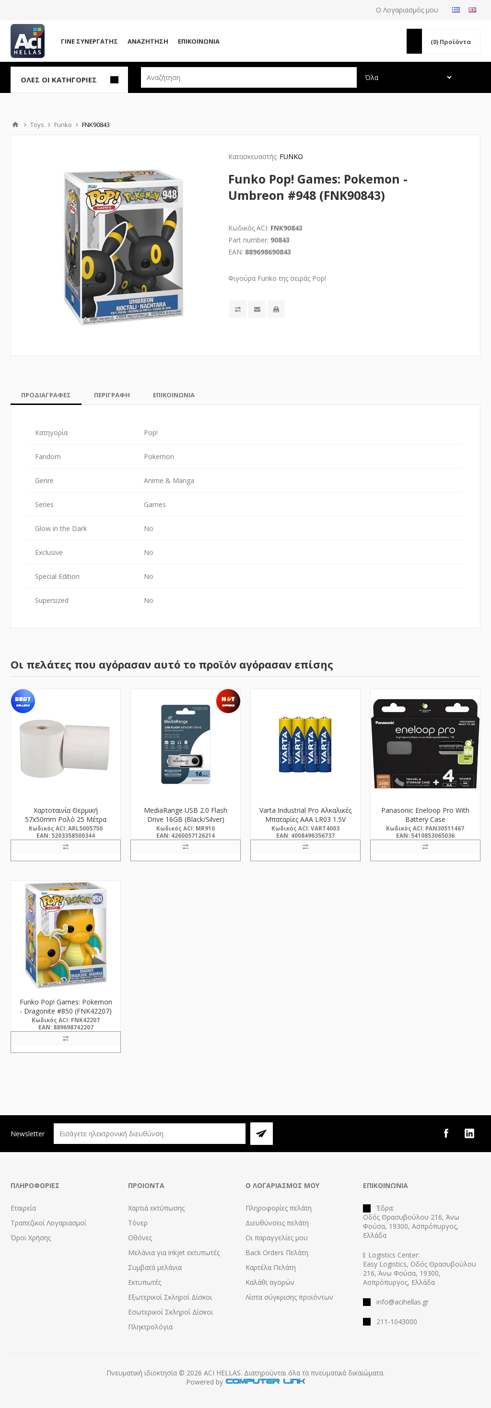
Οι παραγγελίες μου (277, 1237)
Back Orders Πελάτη (277, 1252)
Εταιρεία (23, 1207)
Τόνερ (138, 1222)
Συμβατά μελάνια (155, 1267)
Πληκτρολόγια (150, 1326)
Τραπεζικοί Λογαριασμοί (48, 1222)
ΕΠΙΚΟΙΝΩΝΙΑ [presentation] (174, 395)
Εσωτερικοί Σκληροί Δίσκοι (170, 1311)
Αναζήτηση (148, 41)
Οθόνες (140, 1237)
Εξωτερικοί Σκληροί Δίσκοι (170, 1297)
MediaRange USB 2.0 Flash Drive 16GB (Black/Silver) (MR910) (185, 819)
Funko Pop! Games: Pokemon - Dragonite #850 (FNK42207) (66, 1006)
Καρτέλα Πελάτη (271, 1267)
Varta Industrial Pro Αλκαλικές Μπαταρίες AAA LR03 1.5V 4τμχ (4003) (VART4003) (305, 819)
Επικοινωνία (199, 41)
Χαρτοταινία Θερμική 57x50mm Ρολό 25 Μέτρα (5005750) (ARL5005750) (65, 819)
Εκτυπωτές (144, 1282)
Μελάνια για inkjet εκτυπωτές (174, 1252)
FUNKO (291, 156)
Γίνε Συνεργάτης (89, 41)
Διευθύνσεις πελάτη (277, 1222)
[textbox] (249, 77)
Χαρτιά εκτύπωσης (156, 1207)
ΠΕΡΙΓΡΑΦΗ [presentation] (112, 395)
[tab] (46, 395)
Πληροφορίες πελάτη (279, 1207)
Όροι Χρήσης (31, 1237)
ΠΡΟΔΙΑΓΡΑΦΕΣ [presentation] (46, 395)
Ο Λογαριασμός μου (407, 9)
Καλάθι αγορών (270, 1282)
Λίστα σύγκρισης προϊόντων (289, 1297)
